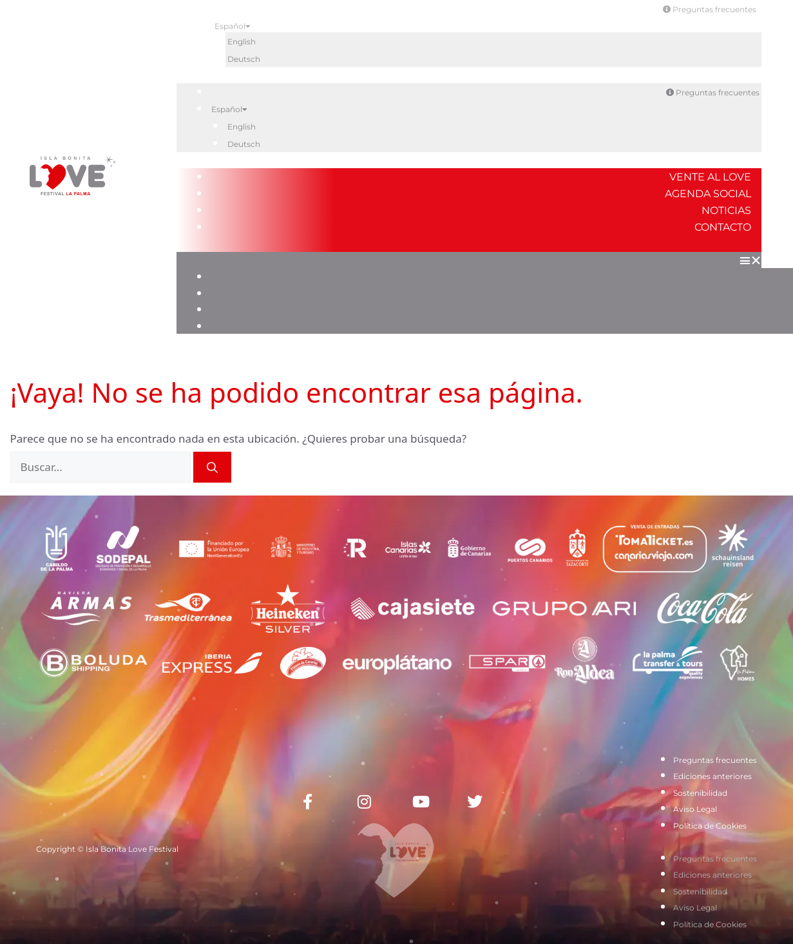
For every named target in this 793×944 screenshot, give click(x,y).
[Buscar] (212, 467)
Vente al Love (710, 177)
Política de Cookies (710, 826)
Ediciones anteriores (712, 776)
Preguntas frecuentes (709, 9)
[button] (469, 260)
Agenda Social (708, 194)
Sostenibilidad (700, 793)
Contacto (722, 227)
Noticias (726, 210)
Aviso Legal (695, 809)
